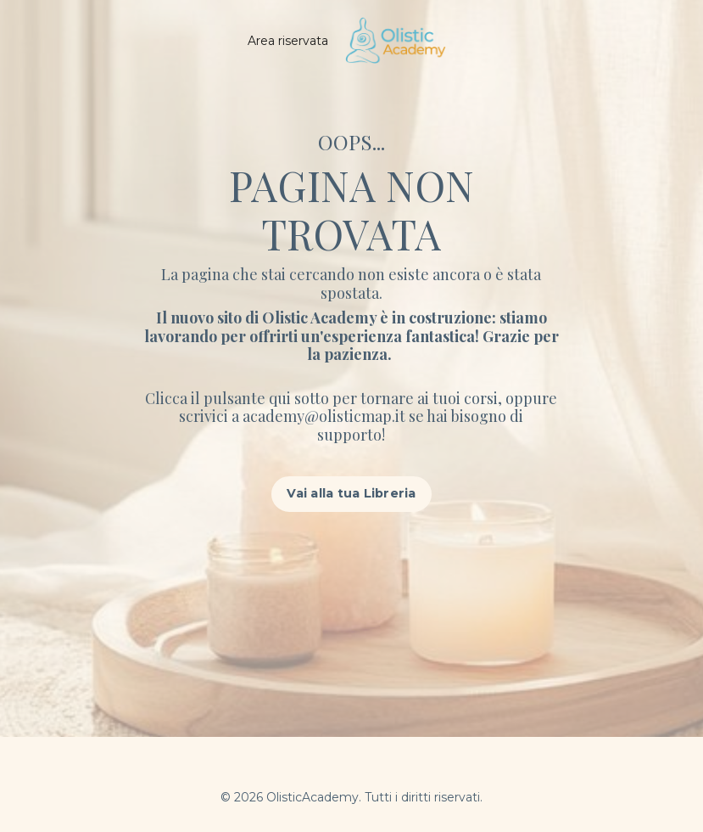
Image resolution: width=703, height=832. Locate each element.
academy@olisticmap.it (326, 416)
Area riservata (288, 40)
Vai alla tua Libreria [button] (351, 493)
